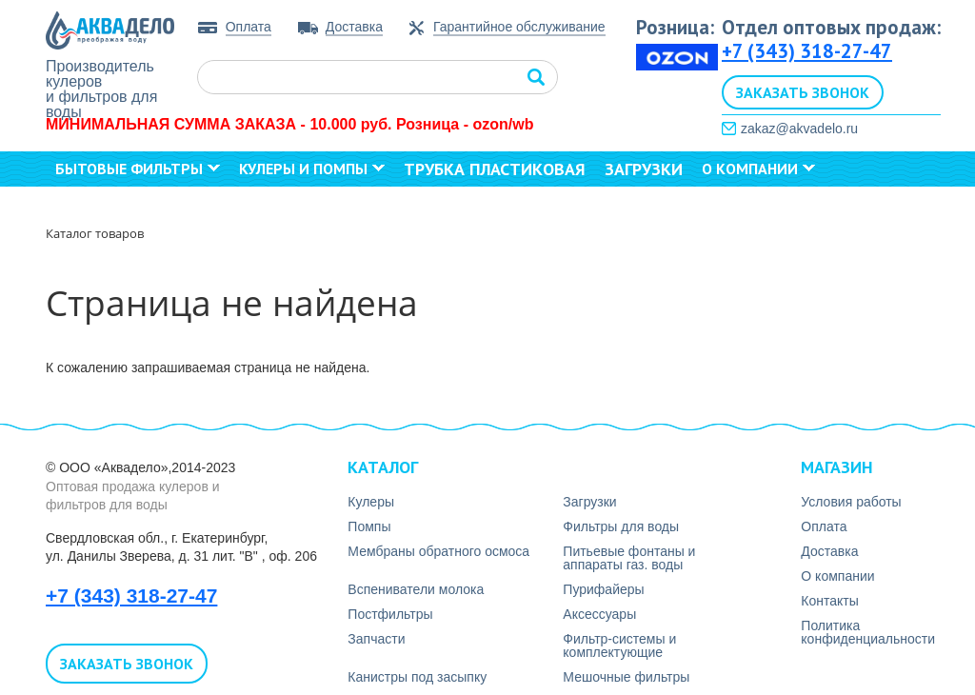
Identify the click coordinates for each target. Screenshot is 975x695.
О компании (758, 168)
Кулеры (371, 501)
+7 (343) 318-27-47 (807, 51)
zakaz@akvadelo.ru (799, 128)
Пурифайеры (603, 589)
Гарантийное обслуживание (519, 27)
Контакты (99, 202)
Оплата (248, 26)
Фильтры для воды (621, 526)
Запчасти (376, 638)
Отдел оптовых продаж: (831, 27)
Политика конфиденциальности (868, 632)
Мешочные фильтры (626, 677)
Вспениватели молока (416, 589)
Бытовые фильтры (137, 168)
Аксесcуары (599, 614)
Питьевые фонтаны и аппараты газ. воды (629, 558)
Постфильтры (390, 614)
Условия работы (851, 501)
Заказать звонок (802, 92)
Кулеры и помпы (312, 168)
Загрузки (644, 169)
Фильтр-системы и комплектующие (619, 645)
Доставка (354, 26)
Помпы (369, 526)
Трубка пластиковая (495, 169)
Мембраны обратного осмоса (438, 551)
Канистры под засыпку (417, 677)
